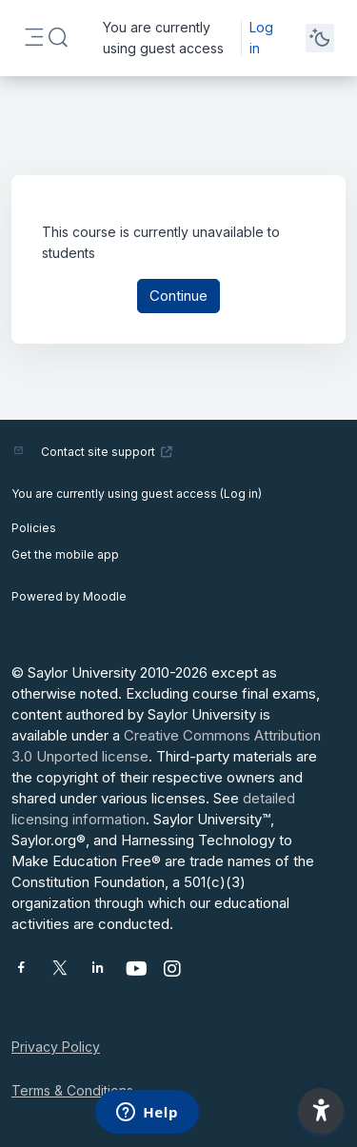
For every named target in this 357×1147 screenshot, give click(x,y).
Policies (33, 528)
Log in (261, 37)
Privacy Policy (55, 1046)
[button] (58, 38)
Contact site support (107, 452)
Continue (178, 296)
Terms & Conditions (72, 1090)
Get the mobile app (65, 554)
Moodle (105, 596)
